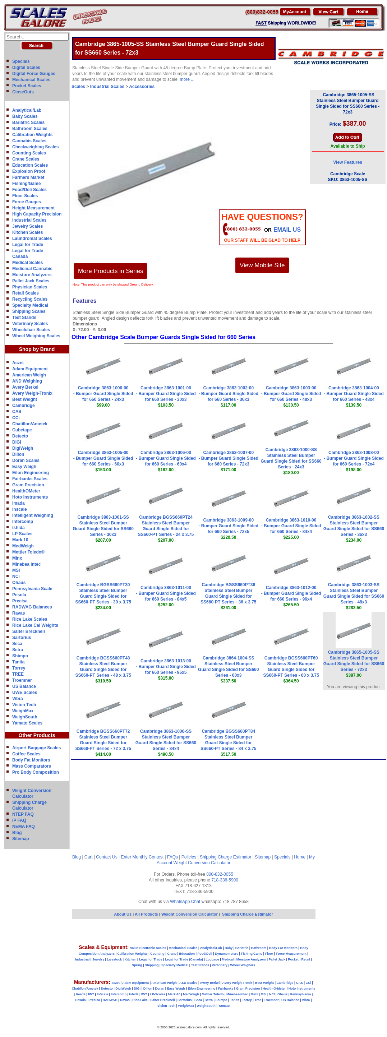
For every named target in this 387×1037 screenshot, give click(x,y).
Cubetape (22, 429)
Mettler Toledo (213, 994)
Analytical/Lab (26, 110)
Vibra (17, 698)
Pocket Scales (26, 85)
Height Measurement (33, 207)
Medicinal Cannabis (32, 268)
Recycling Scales (29, 299)
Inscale (19, 509)
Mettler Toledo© (28, 552)
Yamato (224, 1006)
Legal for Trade (27, 244)
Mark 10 (20, 539)
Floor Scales (25, 195)
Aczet (18, 362)
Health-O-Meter (274, 988)
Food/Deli (204, 953)
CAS (16, 411)
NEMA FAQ (23, 826)
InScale (102, 994)
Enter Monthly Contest (142, 857)
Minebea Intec (26, 564)
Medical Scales (27, 262)
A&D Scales (188, 983)
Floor (269, 953)
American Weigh (29, 375)
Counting (157, 953)
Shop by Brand (37, 349)
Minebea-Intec (237, 994)
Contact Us (106, 857)
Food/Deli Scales (29, 189)
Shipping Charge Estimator (225, 857)
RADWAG (110, 1000)
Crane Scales (25, 159)
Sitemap (20, 838)
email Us (287, 230)
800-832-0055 (219, 874)
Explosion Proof (28, 171)
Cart (88, 857)
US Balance (24, 686)
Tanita (18, 662)
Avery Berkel (25, 387)
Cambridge (23, 405)
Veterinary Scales (30, 323)
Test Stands (24, 317)
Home (299, 857)
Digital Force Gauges (33, 73)
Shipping (152, 965)
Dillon (18, 454)
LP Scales (22, 533)
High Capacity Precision (36, 214)
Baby (228, 948)
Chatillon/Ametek (29, 423)
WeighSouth (24, 716)
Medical (228, 959)
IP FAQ (19, 820)
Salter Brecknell (28, 631)
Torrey (18, 668)
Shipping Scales (29, 311)
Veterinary (220, 965)
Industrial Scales (29, 220)
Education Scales (30, 165)
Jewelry (98, 959)
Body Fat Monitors (31, 760)
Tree (257, 1000)
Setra (17, 649)
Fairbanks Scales (29, 478)
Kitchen (131, 959)
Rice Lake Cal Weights (35, 625)
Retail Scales (25, 293)
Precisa (20, 600)
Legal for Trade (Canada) (184, 959)
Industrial (82, 959)
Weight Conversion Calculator (202, 862)
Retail (305, 959)
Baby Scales (25, 116)
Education (187, 953)
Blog (17, 832)
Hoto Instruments (30, 497)
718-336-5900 (224, 880)
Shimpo (20, 655)
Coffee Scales (26, 753)
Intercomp (22, 521)
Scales (78, 86)
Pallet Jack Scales (30, 280)
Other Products (37, 735)
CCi (16, 417)
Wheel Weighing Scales (36, 335)
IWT (91, 994)
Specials (21, 61)
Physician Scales (29, 287)
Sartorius (21, 637)
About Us (123, 914)
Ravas (18, 613)
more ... (187, 79)
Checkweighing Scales (35, 146)
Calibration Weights (32, 134)
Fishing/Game (26, 183)
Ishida (18, 527)
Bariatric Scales (28, 122)
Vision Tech (24, 704)
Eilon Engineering (30, 472)
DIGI (16, 442)
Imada (18, 503)
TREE (18, 674)
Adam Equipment (30, 368)
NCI (16, 576)
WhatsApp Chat (185, 901)
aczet (115, 983)
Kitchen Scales (27, 232)
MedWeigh (23, 545)
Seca (17, 643)
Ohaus (19, 582)
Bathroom (259, 948)
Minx (17, 558)
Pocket (293, 959)
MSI (16, 570)
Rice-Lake (140, 1000)
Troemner (22, 680)
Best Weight (24, 399)
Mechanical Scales (31, 79)
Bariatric (242, 948)
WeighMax (22, 710)
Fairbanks (226, 988)
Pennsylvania (300, 994)
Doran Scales (26, 460)
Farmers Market (28, 177)
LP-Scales (157, 994)
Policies (188, 857)
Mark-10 (174, 994)
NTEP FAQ (23, 814)
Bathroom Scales (29, 128)
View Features (347, 162)
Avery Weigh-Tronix (32, 393)
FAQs (172, 857)
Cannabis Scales (29, 140)
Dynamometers (226, 953)
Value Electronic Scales (148, 948)
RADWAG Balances (32, 607)
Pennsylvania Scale (32, 588)
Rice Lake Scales (29, 619)
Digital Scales (26, 67)
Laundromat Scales (32, 238)
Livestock (114, 959)
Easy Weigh (24, 466)
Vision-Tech (166, 1006)
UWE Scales (24, 692)
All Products (147, 914)
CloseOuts (23, 91)
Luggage (212, 959)
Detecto (20, 436)
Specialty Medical (30, 305)
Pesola (19, 594)
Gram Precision (28, 484)
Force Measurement (291, 953)
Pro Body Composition (35, 772)
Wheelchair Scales (31, 329)
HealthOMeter (26, 491)
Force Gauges (26, 201)
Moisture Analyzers (32, 274)
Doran (159, 988)
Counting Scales (29, 153)
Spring (137, 965)
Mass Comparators (31, 766)
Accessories (142, 86)
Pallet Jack (276, 959)
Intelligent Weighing (32, 515)
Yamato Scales (27, 723)
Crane (171, 953)
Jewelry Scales (27, 226)
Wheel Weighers (242, 965)
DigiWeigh (22, 448)
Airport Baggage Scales (36, 747)
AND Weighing (27, 381)
